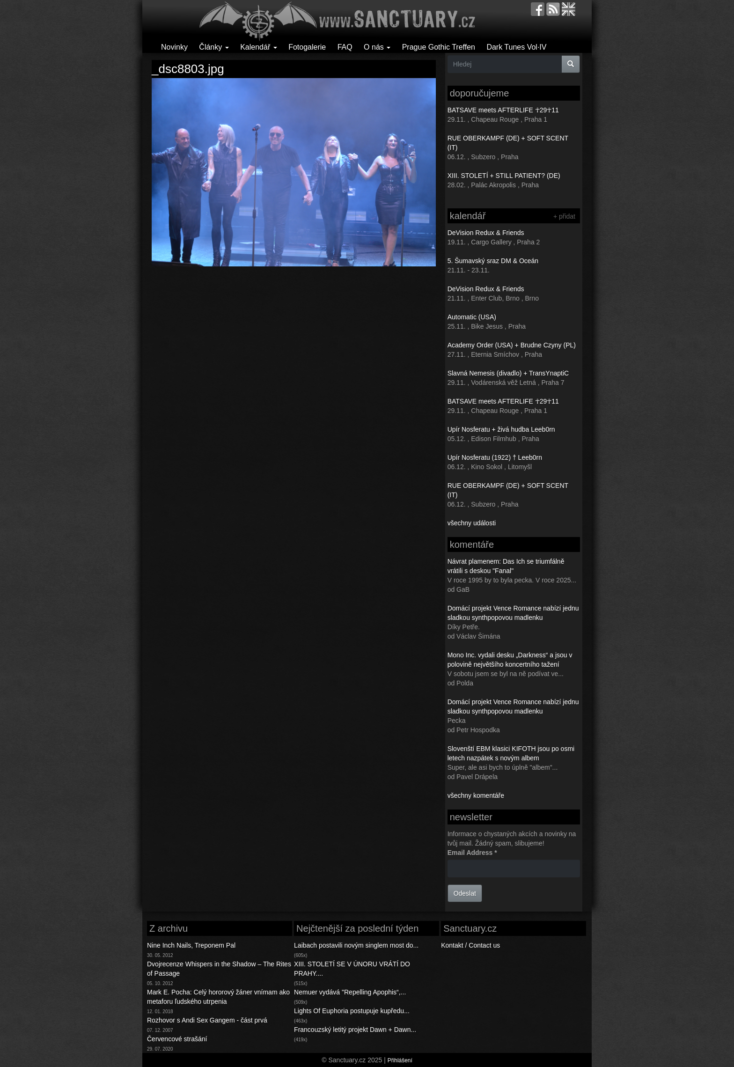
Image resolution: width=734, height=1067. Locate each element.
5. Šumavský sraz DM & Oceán (493, 261)
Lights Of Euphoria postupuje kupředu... (352, 1011)
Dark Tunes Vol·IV (516, 47)
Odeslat (465, 893)
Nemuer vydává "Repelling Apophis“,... (350, 992)
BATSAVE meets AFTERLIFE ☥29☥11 (503, 110)
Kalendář (258, 47)
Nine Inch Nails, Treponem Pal (191, 945)
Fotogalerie (307, 47)
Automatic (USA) (472, 317)
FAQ (345, 47)
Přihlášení (400, 1060)
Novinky (174, 47)
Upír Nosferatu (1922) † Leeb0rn (495, 457)
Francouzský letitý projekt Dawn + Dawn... (355, 1029)
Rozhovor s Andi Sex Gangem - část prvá (207, 1020)
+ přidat (564, 216)
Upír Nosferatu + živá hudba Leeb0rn (501, 429)
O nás (377, 47)
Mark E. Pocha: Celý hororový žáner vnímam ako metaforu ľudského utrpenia (218, 996)
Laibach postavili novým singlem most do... (356, 945)
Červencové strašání (177, 1039)
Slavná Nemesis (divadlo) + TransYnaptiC (508, 373)
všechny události (472, 523)
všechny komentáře (476, 795)
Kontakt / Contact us (470, 945)
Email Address (472, 852)
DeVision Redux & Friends (486, 232)
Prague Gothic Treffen (438, 47)
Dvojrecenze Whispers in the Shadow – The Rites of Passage (219, 968)
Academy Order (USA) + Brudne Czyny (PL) (512, 345)
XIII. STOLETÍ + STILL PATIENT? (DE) (504, 175)
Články (213, 47)
